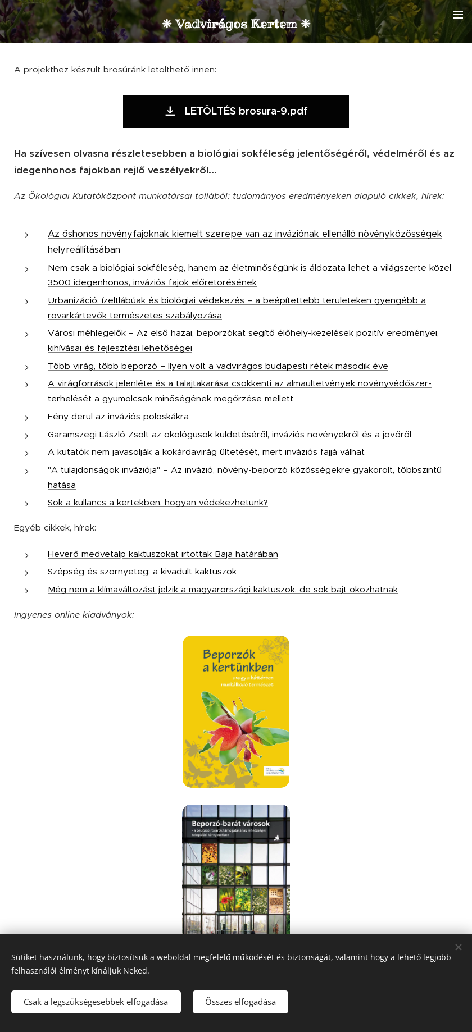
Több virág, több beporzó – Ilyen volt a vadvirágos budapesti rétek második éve (218, 365)
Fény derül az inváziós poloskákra (118, 416)
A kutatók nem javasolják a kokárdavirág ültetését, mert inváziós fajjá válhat (206, 451)
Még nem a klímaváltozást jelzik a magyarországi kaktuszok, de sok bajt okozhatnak (223, 589)
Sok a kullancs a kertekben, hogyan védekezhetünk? (158, 502)
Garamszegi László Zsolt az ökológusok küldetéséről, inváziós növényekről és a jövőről (229, 434)
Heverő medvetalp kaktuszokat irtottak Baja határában (163, 554)
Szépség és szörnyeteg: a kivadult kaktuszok (142, 571)
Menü (458, 14)
